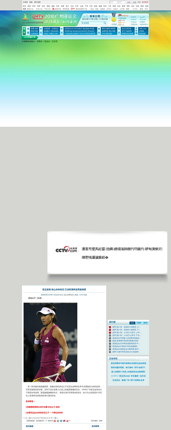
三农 (109, 6)
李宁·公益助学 (127, 31)
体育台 (39, 41)
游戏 (146, 6)
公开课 (122, 9)
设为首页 (145, 2)
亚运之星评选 (126, 28)
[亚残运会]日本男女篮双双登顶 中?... (126, 343)
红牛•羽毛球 (85, 34)
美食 (110, 31)
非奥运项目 (54, 31)
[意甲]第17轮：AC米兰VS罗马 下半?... (126, 335)
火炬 (56, 34)
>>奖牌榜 (113, 24)
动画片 (115, 9)
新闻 (29, 6)
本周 (139, 323)
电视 (24, 9)
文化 (72, 6)
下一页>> (54, 418)
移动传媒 (142, 34)
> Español (133, 19)
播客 (127, 9)
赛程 (103, 28)
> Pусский (142, 19)
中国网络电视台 (28, 41)
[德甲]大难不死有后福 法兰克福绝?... (126, 352)
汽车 (91, 6)
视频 (30, 2)
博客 (128, 6)
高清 (92, 9)
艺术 (76, 6)
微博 (123, 6)
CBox (144, 28)
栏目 (146, 9)
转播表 (107, 28)
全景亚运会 (69, 31)
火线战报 (47, 28)
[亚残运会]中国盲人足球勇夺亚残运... (126, 338)
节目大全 (47, 9)
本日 (132, 323)
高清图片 (47, 31)
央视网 (25, 2)
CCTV (135, 9)
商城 (114, 6)
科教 (62, 6)
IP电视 (141, 31)
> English (133, 17)
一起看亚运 (54, 28)
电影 (96, 9)
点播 (36, 28)
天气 (103, 34)
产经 (86, 6)
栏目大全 (39, 9)
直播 (32, 28)
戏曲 (53, 6)
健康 (100, 6)
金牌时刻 (105, 31)
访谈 (137, 6)
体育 (38, 6)
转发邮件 (40, 421)
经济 (34, 6)
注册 (134, 2)
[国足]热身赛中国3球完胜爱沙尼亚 (125, 341)
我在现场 (86, 28)
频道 (141, 9)
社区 (118, 6)
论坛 (132, 6)
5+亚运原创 (69, 34)
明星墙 (124, 34)
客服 (139, 2)
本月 (145, 323)
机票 (107, 34)
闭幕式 (51, 34)
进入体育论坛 (69, 295)
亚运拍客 (130, 34)
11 (47, 418)
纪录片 (109, 9)
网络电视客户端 (81, 9)
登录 (128, 2)
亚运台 (47, 41)
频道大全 (30, 9)
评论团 (91, 28)
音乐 (57, 6)
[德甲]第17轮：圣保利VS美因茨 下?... (126, 330)
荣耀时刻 (123, 16)
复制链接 (30, 421)
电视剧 (102, 9)
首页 (24, 6)
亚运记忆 (91, 31)
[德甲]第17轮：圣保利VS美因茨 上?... (126, 327)
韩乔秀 (92, 34)
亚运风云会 (77, 31)
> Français (133, 22)
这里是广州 (77, 34)
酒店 (110, 34)
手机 (140, 28)
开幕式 (46, 34)
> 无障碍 (142, 22)
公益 (81, 6)
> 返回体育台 (143, 24)
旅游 (95, 6)
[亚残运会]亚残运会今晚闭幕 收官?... (126, 349)
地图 (113, 31)
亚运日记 (84, 31)
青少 (67, 6)
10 (45, 418)
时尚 (105, 6)
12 (49, 418)
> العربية (141, 17)
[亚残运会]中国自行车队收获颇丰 (125, 346)
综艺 (43, 6)
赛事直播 (66, 9)
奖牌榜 (113, 28)
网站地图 (37, 2)
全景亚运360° (69, 28)
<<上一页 (27, 418)
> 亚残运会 (134, 24)
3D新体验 (34, 34)
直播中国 (58, 9)
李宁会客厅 (78, 28)
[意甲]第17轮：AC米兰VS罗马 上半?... (126, 333)
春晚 (48, 6)
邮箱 (142, 6)
